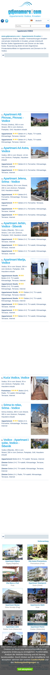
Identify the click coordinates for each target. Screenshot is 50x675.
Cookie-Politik (38, 659)
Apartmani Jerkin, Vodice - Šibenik (13, 224)
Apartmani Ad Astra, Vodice (15, 149)
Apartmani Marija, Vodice (13, 261)
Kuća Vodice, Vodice (16, 377)
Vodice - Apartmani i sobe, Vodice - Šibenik (15, 443)
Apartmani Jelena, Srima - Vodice (13, 180)
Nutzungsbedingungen (25, 662)
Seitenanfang (43, 541)
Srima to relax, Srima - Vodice (11, 406)
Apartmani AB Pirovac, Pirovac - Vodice (12, 117)
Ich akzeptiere (25, 669)
